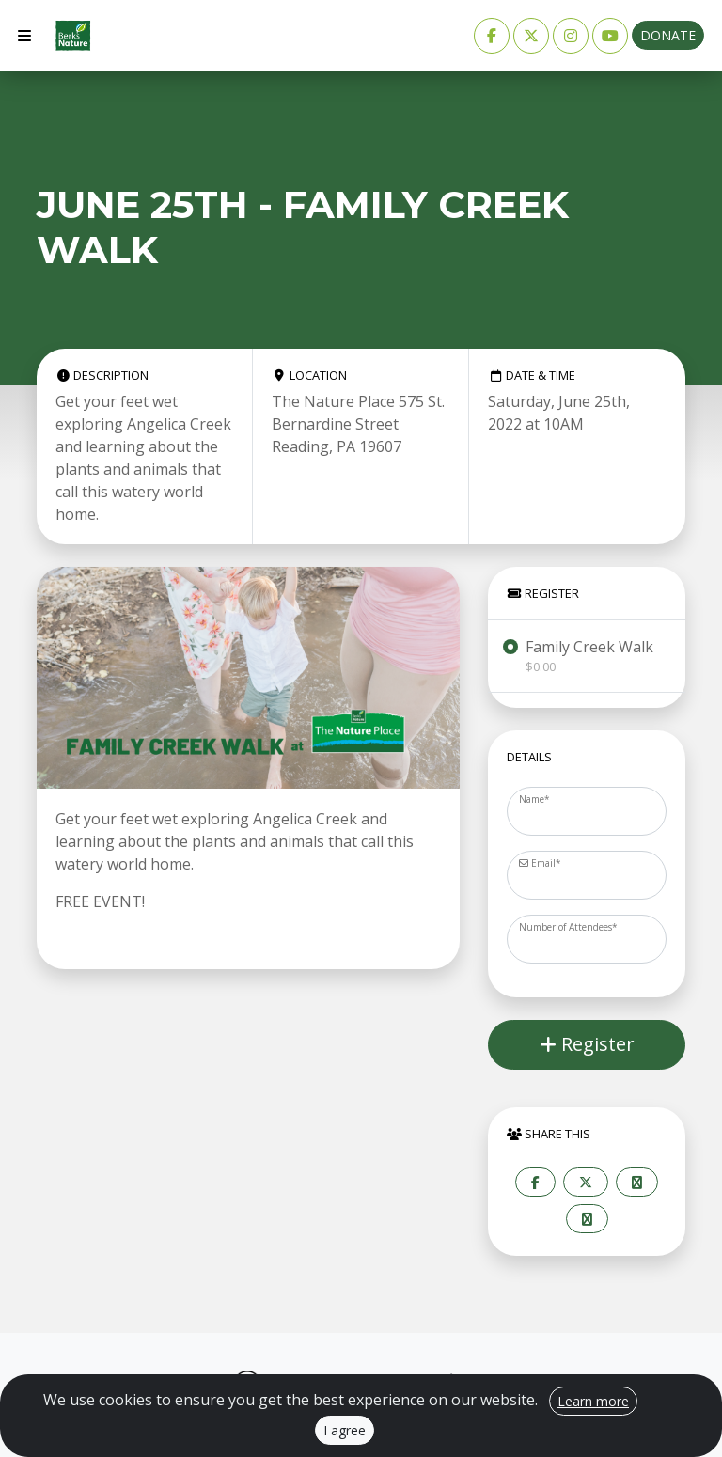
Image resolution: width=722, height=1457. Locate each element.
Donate (668, 35)
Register (587, 1044)
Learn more (593, 1401)
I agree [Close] (344, 1430)
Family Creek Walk (589, 656)
